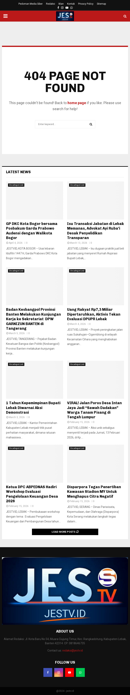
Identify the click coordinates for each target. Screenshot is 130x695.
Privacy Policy (85, 3)
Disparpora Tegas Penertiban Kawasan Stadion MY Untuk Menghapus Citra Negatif (94, 492)
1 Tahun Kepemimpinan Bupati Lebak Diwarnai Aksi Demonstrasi (33, 408)
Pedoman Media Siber (30, 3)
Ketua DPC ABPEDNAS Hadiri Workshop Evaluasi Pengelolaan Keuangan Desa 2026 (32, 494)
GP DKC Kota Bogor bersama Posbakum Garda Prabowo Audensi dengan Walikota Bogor (31, 231)
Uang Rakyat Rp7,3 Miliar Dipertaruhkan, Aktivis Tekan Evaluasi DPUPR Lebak (93, 314)
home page (77, 103)
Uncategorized (16, 185)
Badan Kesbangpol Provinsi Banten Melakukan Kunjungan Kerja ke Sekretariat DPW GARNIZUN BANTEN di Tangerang (33, 319)
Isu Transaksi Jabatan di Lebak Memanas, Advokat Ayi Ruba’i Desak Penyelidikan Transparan (95, 231)
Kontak (71, 3)
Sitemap (101, 3)
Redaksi (50, 3)
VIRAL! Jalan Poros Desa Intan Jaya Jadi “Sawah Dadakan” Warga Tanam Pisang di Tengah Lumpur (94, 410)
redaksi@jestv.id (72, 650)
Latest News (18, 172)
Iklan (61, 3)
